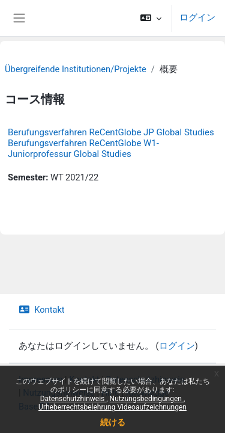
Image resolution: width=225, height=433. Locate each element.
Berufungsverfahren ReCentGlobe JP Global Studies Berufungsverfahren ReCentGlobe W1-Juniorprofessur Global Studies (111, 143)
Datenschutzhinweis (73, 399)
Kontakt (42, 309)
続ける (112, 422)
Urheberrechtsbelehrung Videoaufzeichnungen (112, 407)
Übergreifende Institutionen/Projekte (75, 69)
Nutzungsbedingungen (147, 399)
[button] (151, 18)
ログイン (197, 17)
